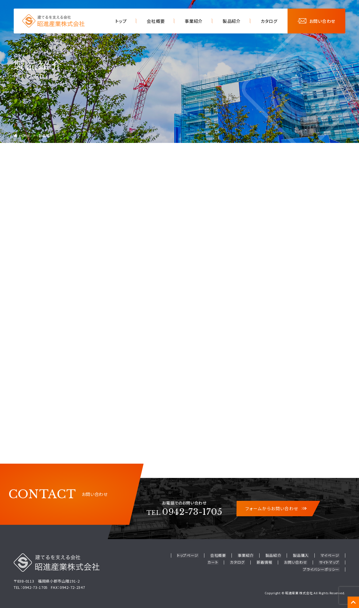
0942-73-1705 (184, 512)
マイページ (330, 555)
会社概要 (156, 21)
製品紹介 (232, 21)
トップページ (190, 555)
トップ (121, 21)
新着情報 (266, 562)
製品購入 (302, 555)
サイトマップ (329, 562)
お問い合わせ (316, 21)
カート (215, 562)
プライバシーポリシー (321, 569)
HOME (24, 135)
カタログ (269, 21)
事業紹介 (194, 21)
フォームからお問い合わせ (275, 509)
